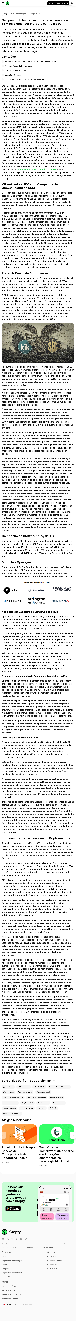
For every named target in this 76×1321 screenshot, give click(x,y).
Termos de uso (34, 1244)
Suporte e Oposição (13, 75)
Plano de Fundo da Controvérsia (18, 66)
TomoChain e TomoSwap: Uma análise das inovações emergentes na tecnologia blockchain (56, 1154)
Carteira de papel (54, 1256)
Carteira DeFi (52, 1265)
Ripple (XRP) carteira (10, 1298)
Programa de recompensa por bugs (39, 1247)
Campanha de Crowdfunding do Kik (20, 70)
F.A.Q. (14, 1247)
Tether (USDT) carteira (10, 1286)
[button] (73, 1135)
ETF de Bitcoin (7, 1277)
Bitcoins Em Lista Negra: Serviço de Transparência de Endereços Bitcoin (19, 1153)
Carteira (5, 1256)
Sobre (66, 1244)
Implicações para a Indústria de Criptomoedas (25, 79)
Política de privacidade (52, 1244)
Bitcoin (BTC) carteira (10, 1290)
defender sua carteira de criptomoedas (36, 169)
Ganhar (4, 1265)
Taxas (23, 1244)
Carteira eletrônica (54, 1261)
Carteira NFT (52, 1269)
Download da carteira (10, 1244)
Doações (5, 1269)
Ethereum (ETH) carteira (11, 1294)
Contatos (5, 1247)
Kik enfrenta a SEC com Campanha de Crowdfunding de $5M (31, 61)
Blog (5, 14)
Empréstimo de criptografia (12, 1261)
